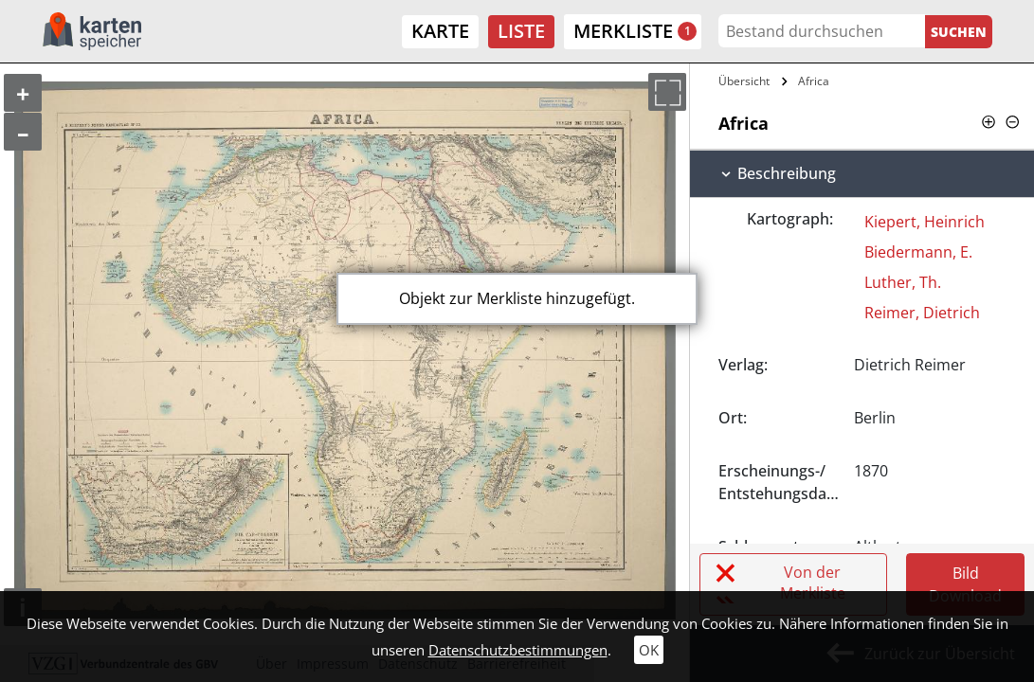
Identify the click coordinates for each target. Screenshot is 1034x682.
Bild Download (965, 584)
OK (649, 649)
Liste (521, 31)
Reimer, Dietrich (922, 312)
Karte (440, 31)
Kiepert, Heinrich (924, 221)
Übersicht (744, 81)
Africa (813, 81)
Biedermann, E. (918, 252)
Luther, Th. (902, 282)
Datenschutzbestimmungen (518, 649)
